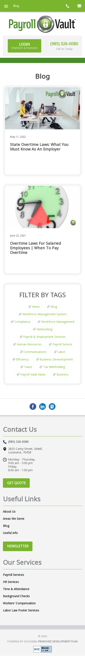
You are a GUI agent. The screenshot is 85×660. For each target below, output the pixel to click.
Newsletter (17, 546)
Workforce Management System (44, 314)
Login (25, 46)
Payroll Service (62, 344)
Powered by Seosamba (42, 641)
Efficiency (22, 359)
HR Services (11, 581)
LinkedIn (42, 406)
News (36, 307)
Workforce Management (58, 322)
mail (79, 6)
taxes (28, 367)
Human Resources (29, 344)
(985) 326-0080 (64, 43)
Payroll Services (13, 574)
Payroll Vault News (33, 374)
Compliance (22, 322)
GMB (52, 406)
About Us (9, 511)
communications (34, 352)
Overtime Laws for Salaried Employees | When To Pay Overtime (35, 248)
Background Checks (16, 596)
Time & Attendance (16, 589)
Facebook (33, 406)
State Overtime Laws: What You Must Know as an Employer (39, 147)
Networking (44, 329)
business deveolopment (56, 359)
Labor (61, 352)
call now (67, 6)
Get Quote (16, 483)
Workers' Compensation (19, 603)
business (63, 374)
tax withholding (54, 367)
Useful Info (10, 532)
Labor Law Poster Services (21, 610)
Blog (54, 307)
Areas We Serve (13, 518)
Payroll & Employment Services (44, 337)
